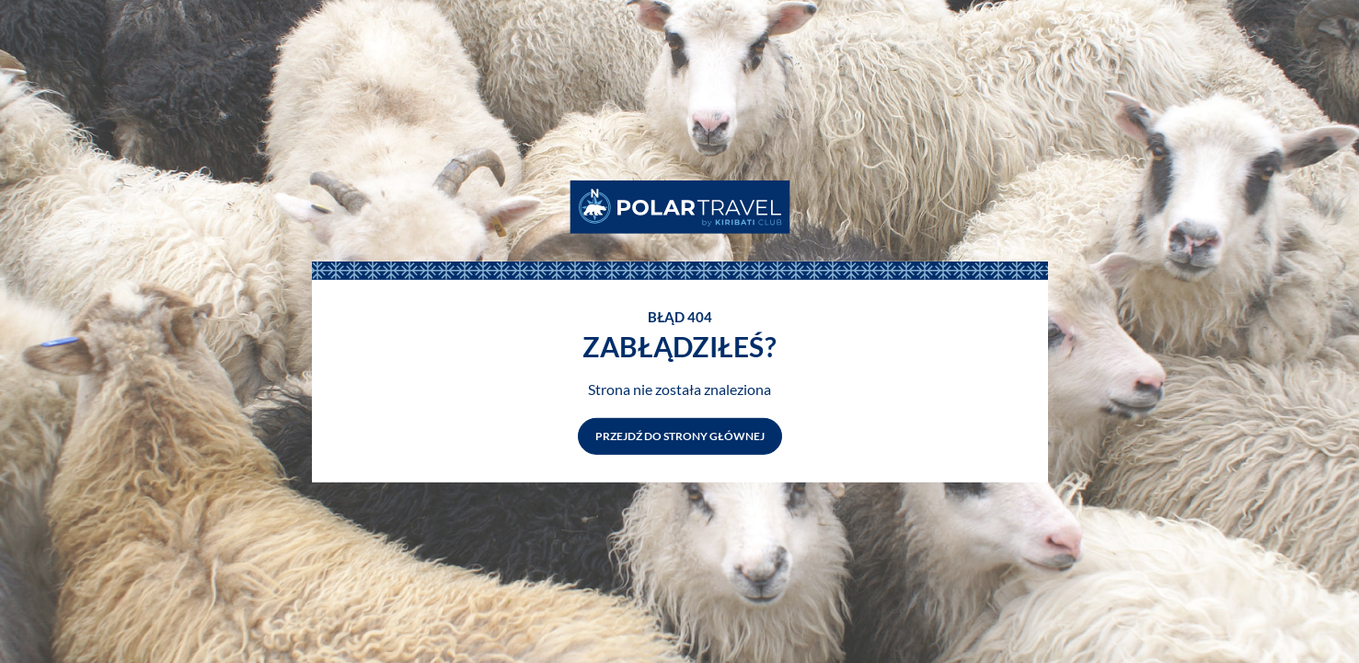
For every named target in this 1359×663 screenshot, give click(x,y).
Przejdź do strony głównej (680, 436)
